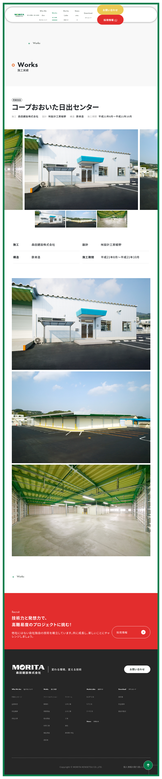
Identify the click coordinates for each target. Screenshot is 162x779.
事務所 (46, 704)
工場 (66, 718)
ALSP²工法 (90, 697)
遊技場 (46, 740)
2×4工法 (90, 711)
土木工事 (68, 711)
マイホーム (68, 697)
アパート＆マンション (50, 697)
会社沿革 (15, 718)
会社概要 (15, 711)
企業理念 (15, 704)
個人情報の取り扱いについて (136, 767)
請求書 (120, 697)
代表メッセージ (17, 697)
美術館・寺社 (69, 733)
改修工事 (47, 726)
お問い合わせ (137, 669)
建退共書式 (122, 711)
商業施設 (47, 711)
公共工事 (68, 704)
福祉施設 (47, 733)
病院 (66, 726)
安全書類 (121, 704)
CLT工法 (89, 704)
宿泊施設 (47, 718)
